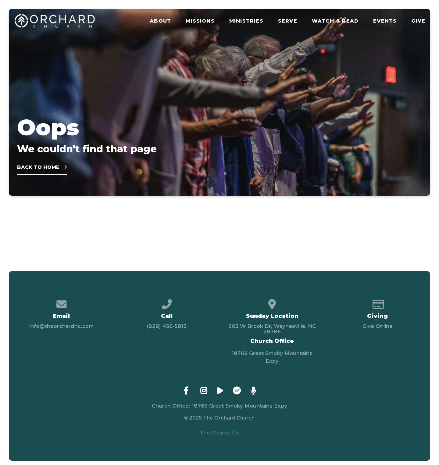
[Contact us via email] (61, 302)
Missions (200, 21)
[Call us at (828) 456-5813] (167, 302)
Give (418, 21)
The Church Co (219, 433)
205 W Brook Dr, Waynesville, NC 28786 (272, 329)
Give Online (377, 326)
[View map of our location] (272, 302)
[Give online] (377, 302)
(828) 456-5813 (167, 326)
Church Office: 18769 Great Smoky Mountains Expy (219, 406)
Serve (287, 21)
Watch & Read (335, 21)
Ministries (246, 21)
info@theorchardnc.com (61, 326)
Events (385, 21)
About (160, 21)
